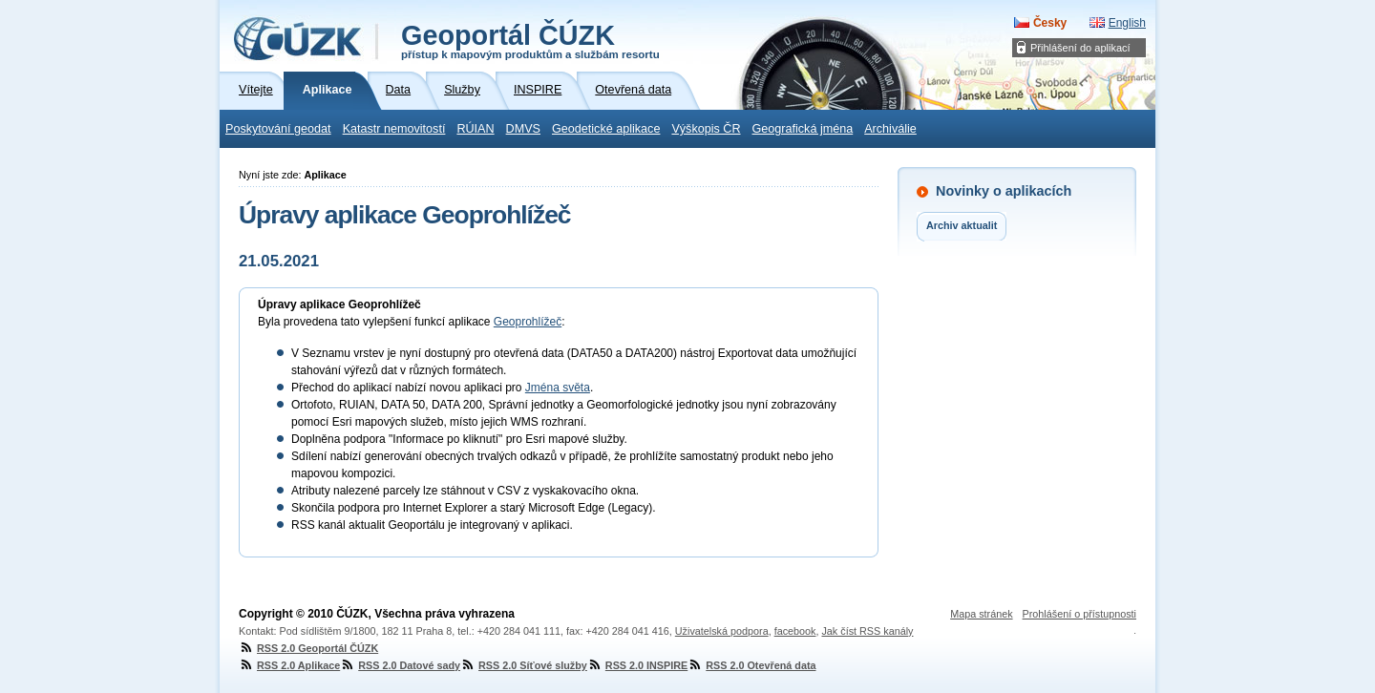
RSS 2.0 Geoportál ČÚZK (308, 648)
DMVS (523, 129)
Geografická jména (803, 129)
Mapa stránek (981, 614)
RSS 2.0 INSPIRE (637, 665)
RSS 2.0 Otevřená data (751, 665)
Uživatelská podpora (722, 631)
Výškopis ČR (705, 129)
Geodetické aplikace (606, 129)
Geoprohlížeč (527, 321)
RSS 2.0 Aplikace (289, 665)
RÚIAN (475, 129)
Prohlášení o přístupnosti (1079, 614)
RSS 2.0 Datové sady (400, 665)
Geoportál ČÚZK (530, 40)
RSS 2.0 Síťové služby (523, 665)
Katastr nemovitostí (394, 129)
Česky (1050, 23)
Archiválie (890, 129)
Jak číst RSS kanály (867, 631)
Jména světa (557, 387)
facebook (795, 631)
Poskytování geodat (278, 129)
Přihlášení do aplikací (1080, 47)
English (1127, 23)
